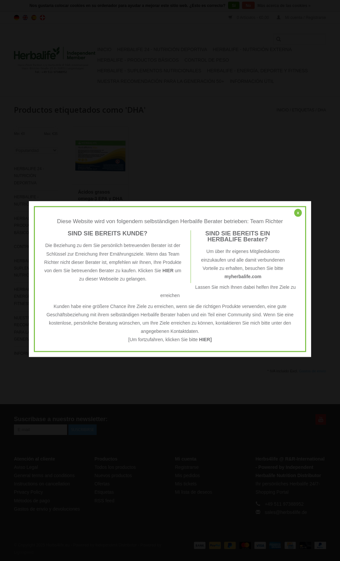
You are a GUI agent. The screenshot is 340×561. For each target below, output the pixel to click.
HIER (167, 270)
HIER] (205, 339)
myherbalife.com (242, 276)
